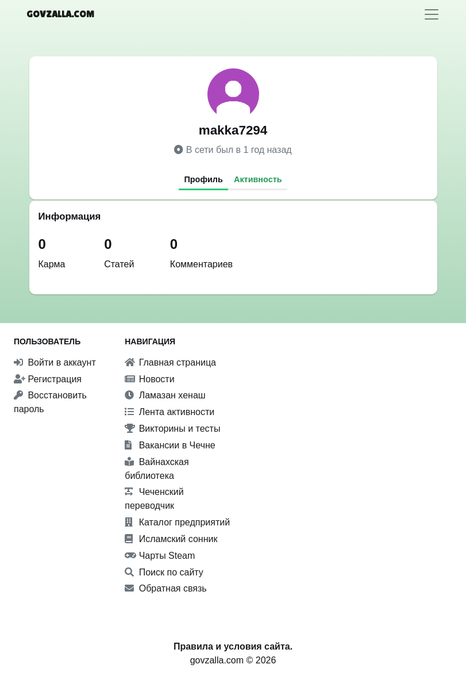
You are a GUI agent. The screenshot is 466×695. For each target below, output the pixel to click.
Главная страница (170, 362)
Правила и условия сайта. (233, 646)
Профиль (203, 179)
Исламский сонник (171, 539)
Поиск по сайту (164, 572)
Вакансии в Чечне (170, 445)
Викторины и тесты (172, 428)
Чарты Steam (160, 555)
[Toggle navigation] (431, 14)
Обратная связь (165, 588)
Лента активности (169, 412)
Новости (149, 379)
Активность (258, 179)
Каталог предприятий (177, 522)
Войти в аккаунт (55, 362)
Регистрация (48, 379)
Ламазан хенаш (165, 395)
